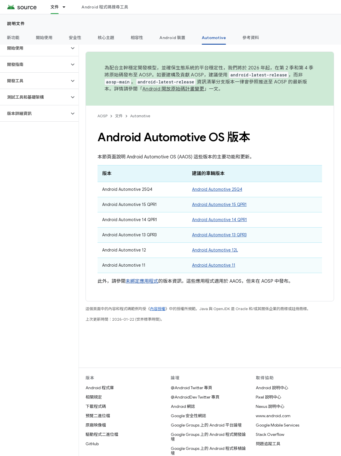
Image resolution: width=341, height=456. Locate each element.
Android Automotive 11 (213, 265)
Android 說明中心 (272, 387)
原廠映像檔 (96, 425)
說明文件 (16, 23)
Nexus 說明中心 (270, 406)
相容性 (137, 37)
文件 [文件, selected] (55, 7)
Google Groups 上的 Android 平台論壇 (206, 425)
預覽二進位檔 (98, 415)
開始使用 (44, 37)
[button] (34, 48)
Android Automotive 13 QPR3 (219, 234)
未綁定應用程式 (142, 281)
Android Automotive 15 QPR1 (219, 204)
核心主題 (106, 37)
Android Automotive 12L (215, 250)
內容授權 (157, 308)
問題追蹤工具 (268, 443)
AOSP (102, 115)
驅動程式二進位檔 (102, 434)
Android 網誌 (183, 406)
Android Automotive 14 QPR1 (219, 219)
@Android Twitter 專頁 (191, 387)
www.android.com (273, 415)
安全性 (75, 37)
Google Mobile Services (277, 425)
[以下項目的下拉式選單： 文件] (66, 7)
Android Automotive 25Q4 (217, 189)
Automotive (140, 115)
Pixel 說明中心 (268, 397)
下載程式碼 (96, 406)
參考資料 (250, 37)
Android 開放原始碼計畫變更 (173, 89)
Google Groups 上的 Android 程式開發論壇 (208, 437)
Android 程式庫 (100, 387)
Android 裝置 (172, 37)
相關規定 (94, 397)
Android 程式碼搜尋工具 (104, 7)
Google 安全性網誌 (188, 415)
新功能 (13, 37)
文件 (119, 115)
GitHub (92, 443)
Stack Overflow (270, 434)
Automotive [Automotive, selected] (214, 37)
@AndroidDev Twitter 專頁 (195, 397)
